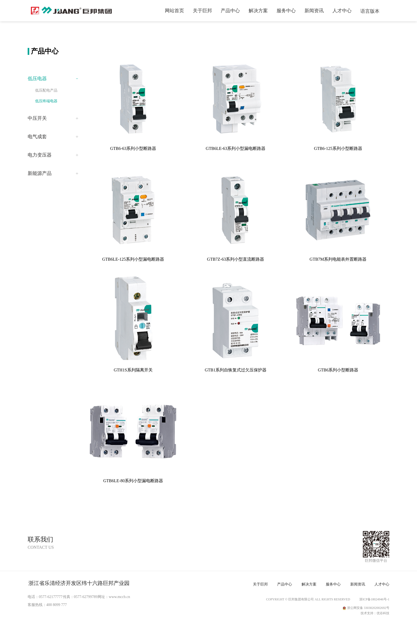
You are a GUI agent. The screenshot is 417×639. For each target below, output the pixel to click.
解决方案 (258, 10)
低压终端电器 (46, 101)
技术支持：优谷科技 (375, 613)
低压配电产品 (46, 90)
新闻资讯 (314, 10)
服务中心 (286, 10)
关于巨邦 (202, 10)
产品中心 (230, 10)
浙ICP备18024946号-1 (374, 599)
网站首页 (174, 10)
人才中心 (342, 10)
